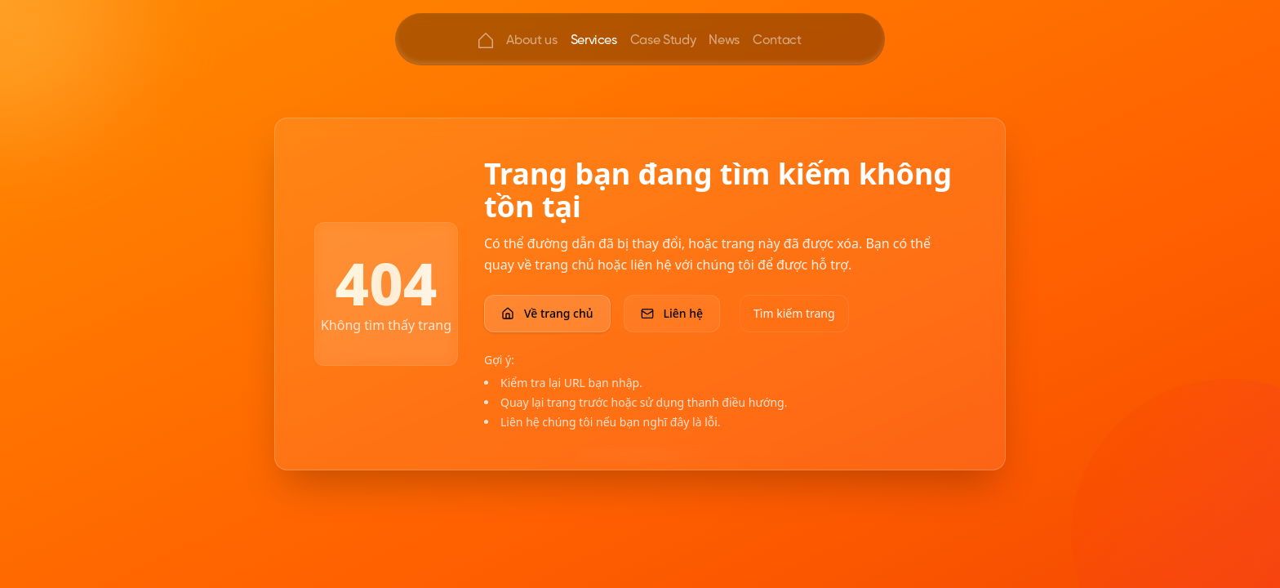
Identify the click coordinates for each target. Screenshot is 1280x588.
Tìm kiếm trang (794, 313)
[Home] (485, 40)
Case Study (663, 40)
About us (531, 40)
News (724, 40)
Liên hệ (672, 313)
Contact (777, 40)
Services (594, 40)
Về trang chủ (547, 313)
